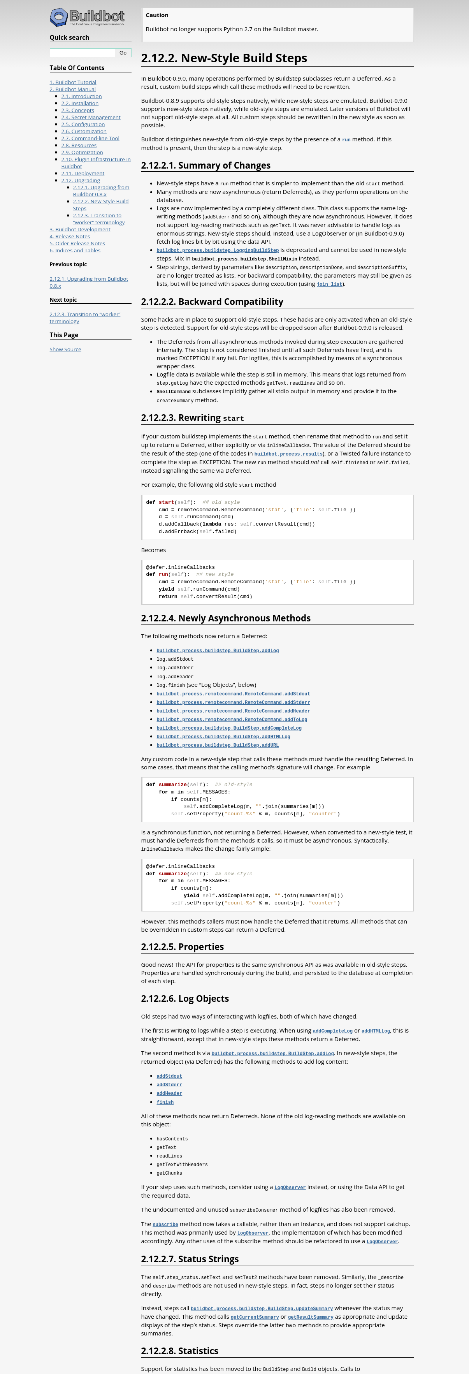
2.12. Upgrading (80, 180)
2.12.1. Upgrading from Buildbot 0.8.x (101, 191)
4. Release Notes (70, 236)
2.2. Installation (80, 103)
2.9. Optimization (82, 152)
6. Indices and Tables (75, 250)
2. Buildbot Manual (73, 89)
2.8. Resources (79, 145)
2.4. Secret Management (91, 117)
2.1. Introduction (81, 96)
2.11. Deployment (83, 173)
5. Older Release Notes (77, 243)
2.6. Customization (84, 131)
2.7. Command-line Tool (90, 138)
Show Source (65, 349)
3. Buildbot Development (80, 229)
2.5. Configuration (83, 124)
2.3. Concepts (78, 110)
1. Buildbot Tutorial (73, 82)
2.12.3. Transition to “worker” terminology (99, 219)
